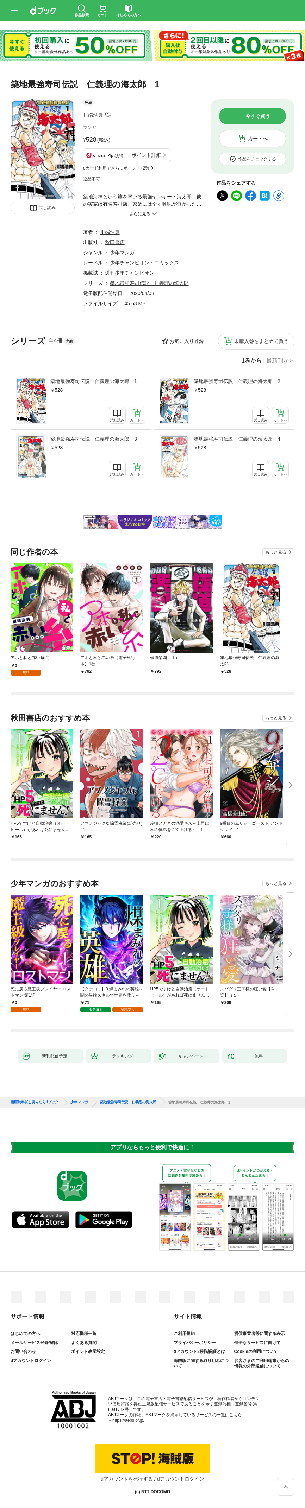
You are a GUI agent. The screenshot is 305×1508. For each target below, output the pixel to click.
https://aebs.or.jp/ (128, 1420)
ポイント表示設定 (88, 1351)
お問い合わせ (23, 1351)
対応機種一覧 (84, 1333)
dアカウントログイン (31, 1360)
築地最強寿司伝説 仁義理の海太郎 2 (237, 381)
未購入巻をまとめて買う (261, 341)
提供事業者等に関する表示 (259, 1333)
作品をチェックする (257, 158)
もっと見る (275, 552)
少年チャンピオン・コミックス (144, 263)
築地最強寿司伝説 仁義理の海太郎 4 (237, 439)
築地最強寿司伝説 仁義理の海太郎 (149, 283)
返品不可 (91, 179)
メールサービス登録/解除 (34, 1342)
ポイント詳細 (146, 155)
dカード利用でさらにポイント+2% (116, 168)
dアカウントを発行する (127, 1479)
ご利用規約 (184, 1333)
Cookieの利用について (256, 1351)
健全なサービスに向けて (257, 1342)
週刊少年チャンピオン (129, 273)
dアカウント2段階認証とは (199, 1351)
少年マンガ (122, 252)
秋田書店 (115, 242)
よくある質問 (84, 1342)
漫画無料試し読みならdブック (34, 1102)
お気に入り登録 (186, 341)
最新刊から (280, 361)
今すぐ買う (257, 116)
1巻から (252, 361)
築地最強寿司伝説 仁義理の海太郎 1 (93, 381)
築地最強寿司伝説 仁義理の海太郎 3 (93, 439)
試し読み (47, 207)
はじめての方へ (25, 1333)
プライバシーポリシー (195, 1342)
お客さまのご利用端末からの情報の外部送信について (261, 1363)
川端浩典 (93, 115)
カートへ (258, 138)
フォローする (107, 115)
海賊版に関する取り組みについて (201, 1363)
